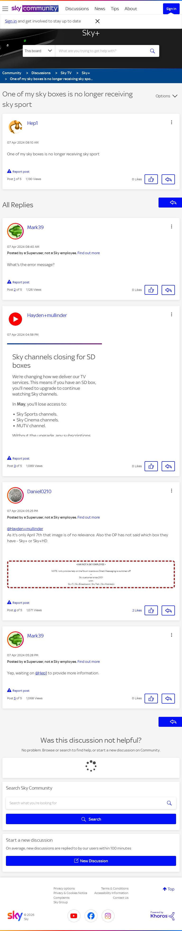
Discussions (77, 8)
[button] (171, 122)
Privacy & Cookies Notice (70, 893)
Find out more (88, 253)
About (131, 8)
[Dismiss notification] (97, 21)
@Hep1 (41, 673)
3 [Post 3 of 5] (15, 466)
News (100, 8)
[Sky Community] (35, 8)
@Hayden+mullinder (25, 528)
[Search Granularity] (39, 51)
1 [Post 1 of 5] (14, 179)
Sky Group (61, 902)
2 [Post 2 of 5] (15, 289)
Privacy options (64, 888)
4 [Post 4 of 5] (15, 610)
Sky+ (91, 32)
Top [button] (171, 889)
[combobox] (102, 51)
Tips (115, 8)
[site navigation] (5, 9)
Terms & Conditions (114, 888)
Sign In (171, 9)
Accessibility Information (111, 893)
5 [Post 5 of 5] (15, 698)
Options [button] (163, 96)
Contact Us (120, 897)
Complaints (61, 897)
